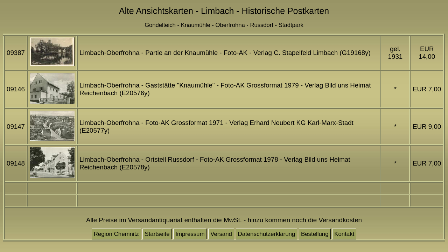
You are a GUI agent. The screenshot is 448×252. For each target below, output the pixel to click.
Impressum (189, 234)
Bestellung (315, 234)
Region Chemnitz (116, 234)
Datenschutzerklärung (266, 234)
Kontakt (344, 234)
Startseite (157, 234)
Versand (221, 234)
